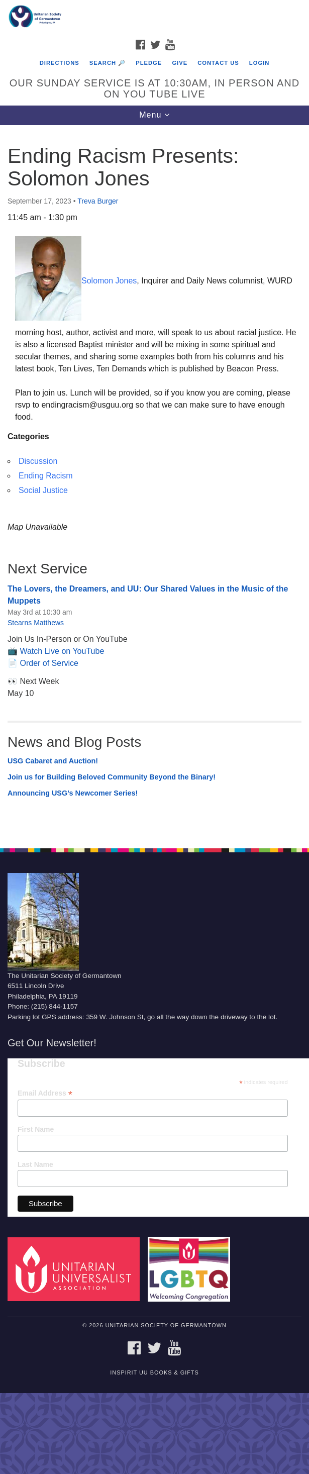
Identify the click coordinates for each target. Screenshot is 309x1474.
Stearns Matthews (36, 623)
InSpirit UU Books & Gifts (154, 1372)
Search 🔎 (107, 63)
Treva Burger (97, 201)
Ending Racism (46, 475)
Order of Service (49, 663)
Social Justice (43, 490)
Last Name (35, 1164)
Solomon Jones (109, 280)
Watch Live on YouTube (62, 651)
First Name (36, 1129)
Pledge (149, 63)
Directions (59, 63)
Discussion (38, 461)
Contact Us (218, 63)
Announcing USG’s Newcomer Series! (73, 793)
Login (259, 63)
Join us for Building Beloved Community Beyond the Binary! (112, 777)
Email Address (45, 1093)
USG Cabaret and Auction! (53, 761)
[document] (154, 481)
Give (179, 63)
